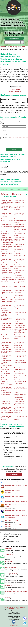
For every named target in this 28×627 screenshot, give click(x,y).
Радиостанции (9, 554)
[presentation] (14, 144)
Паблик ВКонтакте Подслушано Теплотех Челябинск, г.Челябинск (7, 307)
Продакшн (8, 597)
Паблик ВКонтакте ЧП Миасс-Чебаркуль (20, 356)
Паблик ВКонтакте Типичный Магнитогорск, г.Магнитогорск (19, 344)
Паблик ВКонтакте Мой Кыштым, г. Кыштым (6, 233)
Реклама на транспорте (11, 573)
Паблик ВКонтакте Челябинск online (15, 510)
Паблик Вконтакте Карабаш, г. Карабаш (7, 219)
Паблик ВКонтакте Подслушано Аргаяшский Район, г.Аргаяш (19, 254)
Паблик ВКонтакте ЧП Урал (12, 521)
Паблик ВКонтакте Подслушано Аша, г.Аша (6, 260)
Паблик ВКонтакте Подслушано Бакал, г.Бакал (19, 260)
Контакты (16, 607)
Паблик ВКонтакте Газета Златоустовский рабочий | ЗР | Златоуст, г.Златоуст (20, 330)
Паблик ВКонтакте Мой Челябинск (6, 393)
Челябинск (23, 46)
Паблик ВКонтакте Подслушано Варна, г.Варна (6, 272)
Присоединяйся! (14, 625)
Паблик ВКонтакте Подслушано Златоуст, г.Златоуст (20, 336)
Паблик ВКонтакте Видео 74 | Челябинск (20, 388)
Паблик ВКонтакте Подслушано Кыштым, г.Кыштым (7, 292)
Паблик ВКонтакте (11, 194)
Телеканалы (8, 548)
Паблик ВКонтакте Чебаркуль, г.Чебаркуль (6, 314)
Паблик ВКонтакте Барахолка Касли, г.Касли (19, 306)
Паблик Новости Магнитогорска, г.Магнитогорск (5, 403)
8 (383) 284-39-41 (14, 615)
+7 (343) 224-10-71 (15, 89)
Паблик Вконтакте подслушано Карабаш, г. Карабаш (20, 220)
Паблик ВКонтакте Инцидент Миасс (19, 201)
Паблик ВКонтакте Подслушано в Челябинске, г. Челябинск (19, 409)
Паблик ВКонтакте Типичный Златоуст (19, 368)
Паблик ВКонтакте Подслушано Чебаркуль (6, 356)
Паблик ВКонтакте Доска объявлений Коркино (6, 388)
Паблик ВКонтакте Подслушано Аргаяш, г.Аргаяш (7, 253)
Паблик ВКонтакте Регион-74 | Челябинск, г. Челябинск (19, 208)
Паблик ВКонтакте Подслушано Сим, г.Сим (19, 299)
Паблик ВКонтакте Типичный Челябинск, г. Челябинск (7, 207)
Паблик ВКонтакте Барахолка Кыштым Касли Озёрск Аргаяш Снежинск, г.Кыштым (7, 240)
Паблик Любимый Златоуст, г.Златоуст (6, 324)
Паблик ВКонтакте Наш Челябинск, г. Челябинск (6, 214)
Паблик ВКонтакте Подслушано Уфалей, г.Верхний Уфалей (7, 266)
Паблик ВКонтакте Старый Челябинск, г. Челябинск (7, 417)
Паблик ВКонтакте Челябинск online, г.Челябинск (19, 239)
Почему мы (10, 607)
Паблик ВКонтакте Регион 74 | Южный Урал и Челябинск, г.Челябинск (6, 247)
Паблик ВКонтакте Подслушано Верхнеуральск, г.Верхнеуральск (19, 273)
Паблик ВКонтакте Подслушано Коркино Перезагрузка (20, 381)
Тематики (24, 189)
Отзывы (18, 189)
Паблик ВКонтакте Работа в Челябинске (20, 214)
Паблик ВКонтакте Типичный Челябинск (16, 485)
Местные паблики (8, 48)
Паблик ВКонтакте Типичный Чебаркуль (20, 350)
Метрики (12, 189)
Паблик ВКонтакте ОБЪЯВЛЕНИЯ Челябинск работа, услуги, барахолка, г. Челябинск (7, 410)
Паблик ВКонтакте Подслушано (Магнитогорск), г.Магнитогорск (6, 344)
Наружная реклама (10, 567)
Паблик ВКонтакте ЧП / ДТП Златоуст (7, 368)
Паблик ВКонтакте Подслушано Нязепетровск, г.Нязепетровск (19, 293)
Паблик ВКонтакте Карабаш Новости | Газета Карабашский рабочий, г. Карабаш (20, 227)
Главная (2, 46)
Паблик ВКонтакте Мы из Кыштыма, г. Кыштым (20, 417)
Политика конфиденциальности (17, 607)
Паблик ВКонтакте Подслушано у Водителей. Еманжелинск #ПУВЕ (7, 382)
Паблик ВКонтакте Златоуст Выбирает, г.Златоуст (6, 351)
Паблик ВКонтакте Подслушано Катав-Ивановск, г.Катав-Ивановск (19, 280)
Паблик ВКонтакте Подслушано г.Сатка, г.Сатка (20, 319)
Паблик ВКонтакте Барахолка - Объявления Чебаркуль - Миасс (6, 363)
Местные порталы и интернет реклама (16, 591)
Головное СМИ (4, 189)
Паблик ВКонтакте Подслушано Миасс (19, 372)
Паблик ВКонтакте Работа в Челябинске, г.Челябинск (7, 202)
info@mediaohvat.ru (15, 91)
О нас (4, 607)
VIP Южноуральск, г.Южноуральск (6, 319)
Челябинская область (12, 46)
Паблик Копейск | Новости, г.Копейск (19, 324)
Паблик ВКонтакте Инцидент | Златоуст (20, 361)
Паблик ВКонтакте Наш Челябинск (14, 496)
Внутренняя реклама (11, 579)
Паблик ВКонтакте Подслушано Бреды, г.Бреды (20, 266)
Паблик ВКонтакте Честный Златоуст (6, 372)
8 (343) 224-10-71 (14, 618)
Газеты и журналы (10, 585)
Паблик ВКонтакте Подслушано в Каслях (7, 328)
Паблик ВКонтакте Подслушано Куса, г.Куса (6, 286)
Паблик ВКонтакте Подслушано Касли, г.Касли (19, 233)
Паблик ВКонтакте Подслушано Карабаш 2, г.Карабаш (7, 279)
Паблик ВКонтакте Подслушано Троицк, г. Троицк (20, 403)
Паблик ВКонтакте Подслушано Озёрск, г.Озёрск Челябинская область (7, 300)
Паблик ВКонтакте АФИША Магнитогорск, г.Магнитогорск (6, 337)
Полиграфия (8, 562)
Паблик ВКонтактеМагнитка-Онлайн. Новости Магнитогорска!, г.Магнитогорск (20, 396)
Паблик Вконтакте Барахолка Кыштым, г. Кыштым (7, 226)
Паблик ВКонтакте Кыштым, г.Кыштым (19, 285)
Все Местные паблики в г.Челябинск (10, 530)
